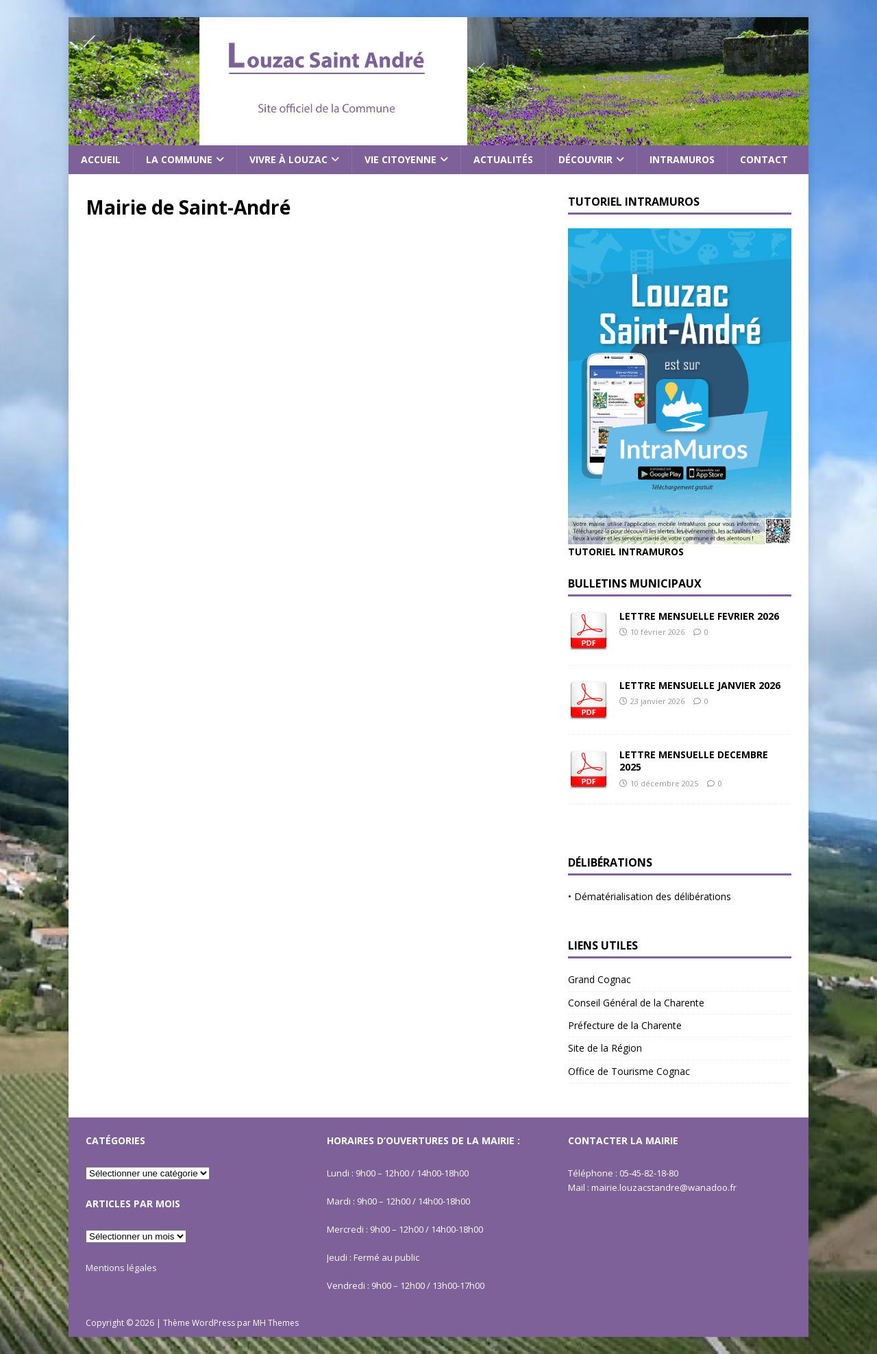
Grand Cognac (599, 979)
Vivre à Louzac (288, 159)
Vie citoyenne (400, 159)
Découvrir (585, 159)
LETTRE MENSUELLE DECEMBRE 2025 (693, 760)
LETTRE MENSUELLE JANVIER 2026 (699, 685)
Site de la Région (605, 1047)
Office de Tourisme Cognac (629, 1071)
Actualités (503, 159)
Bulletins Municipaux (635, 583)
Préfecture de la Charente (625, 1025)
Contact (764, 159)
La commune (179, 159)
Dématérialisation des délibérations (652, 896)
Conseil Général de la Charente (636, 1002)
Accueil (101, 159)
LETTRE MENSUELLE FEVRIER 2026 (699, 615)
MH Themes (276, 1323)
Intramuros (682, 159)
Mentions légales (121, 1267)
